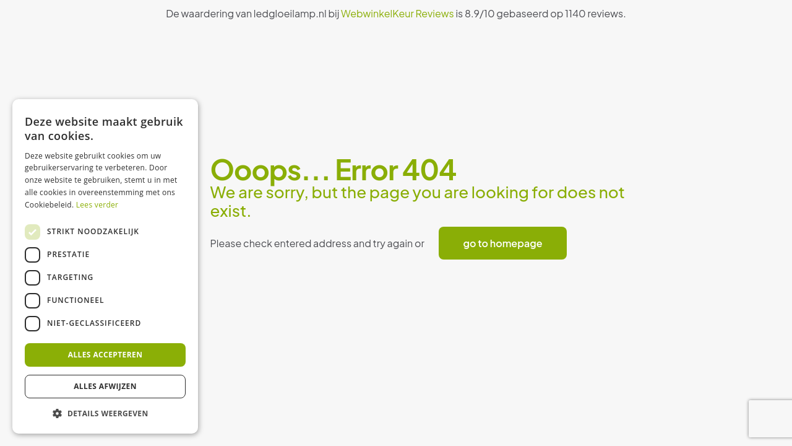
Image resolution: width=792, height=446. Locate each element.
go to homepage (503, 243)
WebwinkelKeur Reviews (397, 13)
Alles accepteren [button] (105, 354)
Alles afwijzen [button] (105, 386)
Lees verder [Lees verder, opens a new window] (97, 204)
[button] (105, 413)
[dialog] (105, 266)
